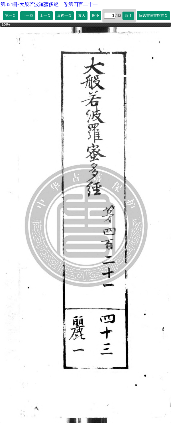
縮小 (95, 15)
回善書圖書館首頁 (153, 15)
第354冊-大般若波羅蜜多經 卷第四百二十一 (49, 4)
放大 (81, 15)
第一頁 (10, 15)
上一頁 (45, 15)
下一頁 (27, 15)
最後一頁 (64, 15)
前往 (128, 16)
